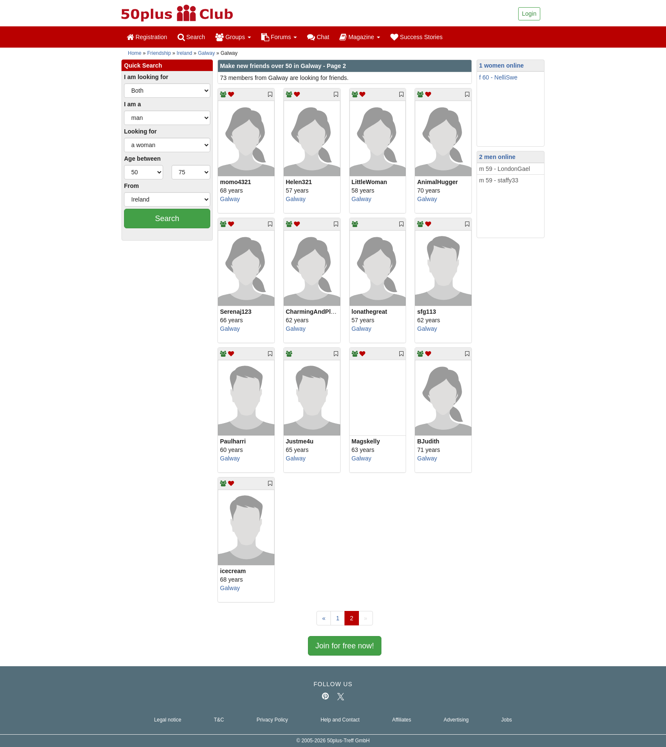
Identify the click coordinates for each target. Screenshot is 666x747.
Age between (142, 158)
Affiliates (401, 720)
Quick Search (143, 65)
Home (134, 53)
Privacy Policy (272, 720)
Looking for (140, 131)
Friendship (159, 53)
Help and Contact (340, 720)
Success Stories (416, 37)
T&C (219, 720)
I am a (132, 104)
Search (191, 37)
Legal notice (167, 720)
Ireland (184, 53)
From (131, 185)
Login (529, 13)
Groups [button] (233, 37)
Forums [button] (279, 37)
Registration (147, 37)
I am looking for (146, 77)
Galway (206, 53)
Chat (318, 37)
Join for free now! (344, 646)
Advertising (456, 720)
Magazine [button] (359, 37)
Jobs (506, 720)
